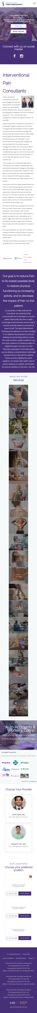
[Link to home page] (15, 3)
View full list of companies (28, 781)
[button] (34, 3)
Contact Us (31, 958)
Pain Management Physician (18, 817)
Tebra (25, 1007)
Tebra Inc (18, 954)
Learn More (27, 745)
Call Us (18, 26)
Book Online (18, 31)
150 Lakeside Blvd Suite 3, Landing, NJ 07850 (18, 930)
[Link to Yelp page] (30, 876)
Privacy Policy (26, 954)
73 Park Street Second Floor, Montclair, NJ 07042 (18, 908)
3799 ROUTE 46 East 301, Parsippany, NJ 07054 (18, 885)
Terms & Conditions (8, 958)
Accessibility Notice (21, 958)
